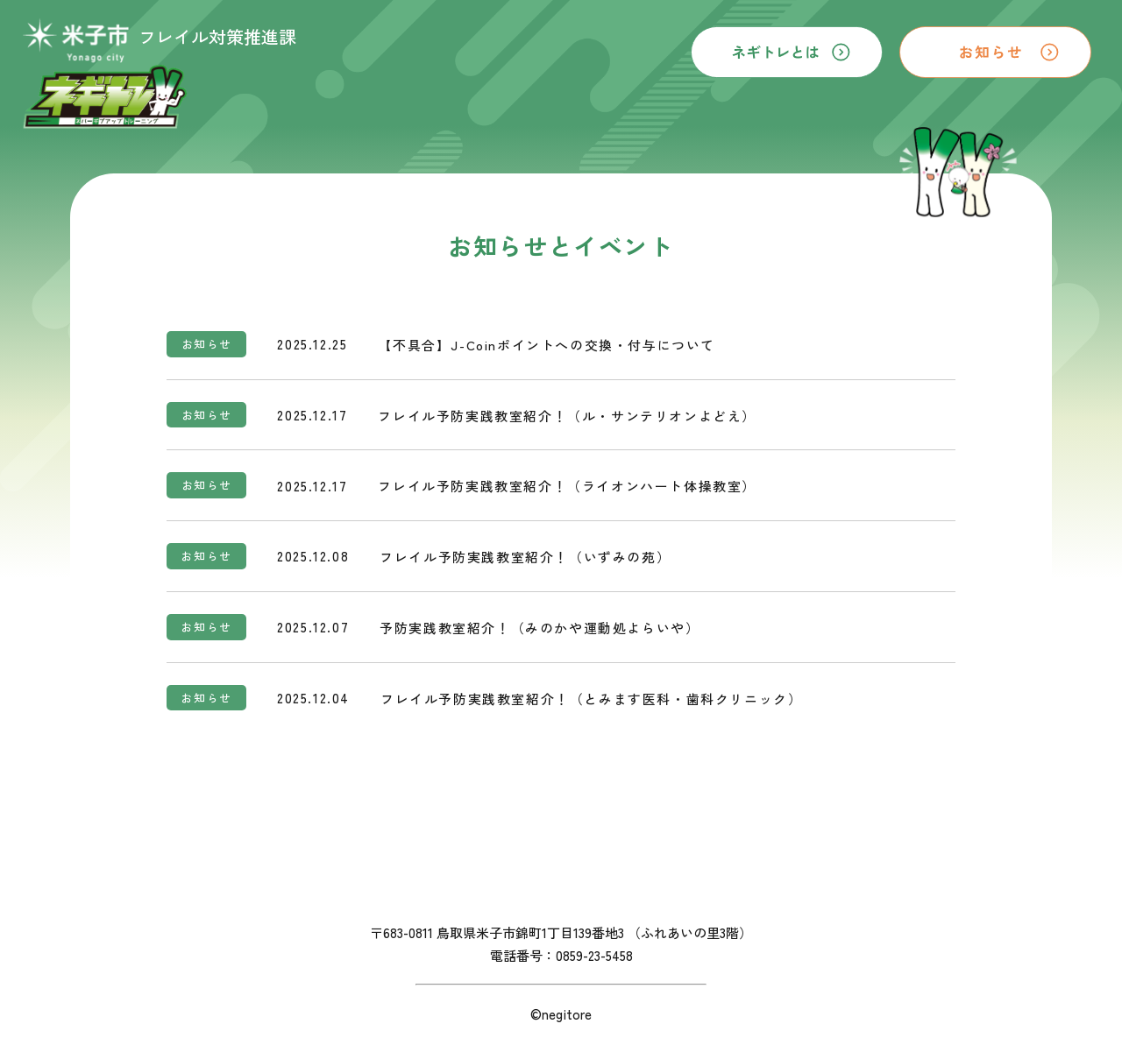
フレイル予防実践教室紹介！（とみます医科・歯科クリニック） (591, 698)
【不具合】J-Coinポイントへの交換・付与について (547, 344)
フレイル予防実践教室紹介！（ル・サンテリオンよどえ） (567, 415)
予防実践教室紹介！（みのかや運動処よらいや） (539, 627)
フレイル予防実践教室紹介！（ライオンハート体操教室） (567, 486)
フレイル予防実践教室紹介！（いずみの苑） (525, 557)
